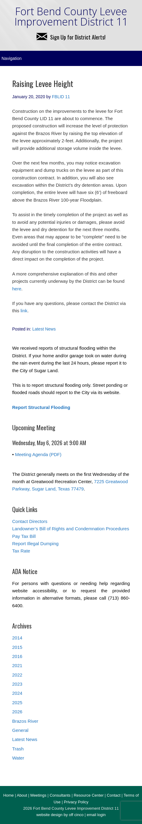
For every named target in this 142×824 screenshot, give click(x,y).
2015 (17, 647)
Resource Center (88, 795)
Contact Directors (29, 521)
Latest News (44, 329)
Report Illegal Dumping (35, 543)
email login (96, 814)
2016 (17, 656)
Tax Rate (21, 550)
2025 (17, 702)
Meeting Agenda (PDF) (38, 454)
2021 (17, 665)
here (16, 288)
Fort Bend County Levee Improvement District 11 (71, 16)
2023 (17, 684)
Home (8, 795)
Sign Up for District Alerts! (71, 37)
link (24, 310)
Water (18, 757)
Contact (113, 795)
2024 (17, 693)
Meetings (38, 795)
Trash (18, 748)
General (20, 730)
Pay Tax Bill (24, 536)
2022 (17, 674)
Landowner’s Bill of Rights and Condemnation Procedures (70, 528)
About (22, 795)
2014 (17, 637)
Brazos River (25, 721)
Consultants (60, 795)
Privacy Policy (76, 802)
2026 (17, 711)
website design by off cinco (60, 814)
